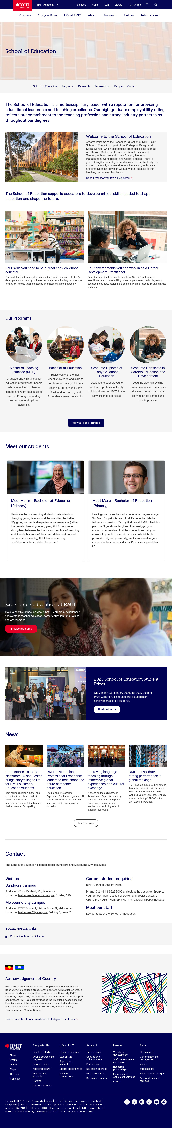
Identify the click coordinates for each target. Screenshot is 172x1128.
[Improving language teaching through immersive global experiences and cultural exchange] (107, 756)
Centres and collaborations (94, 1058)
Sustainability (147, 1068)
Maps (13, 1069)
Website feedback (91, 1101)
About (92, 15)
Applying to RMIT (42, 1068)
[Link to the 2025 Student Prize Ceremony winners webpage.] (107, 709)
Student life (66, 1056)
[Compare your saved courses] (149, 4)
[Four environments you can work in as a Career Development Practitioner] (127, 237)
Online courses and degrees (44, 1058)
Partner (129, 15)
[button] (155, 5)
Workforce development (120, 1053)
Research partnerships (120, 1068)
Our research (93, 1052)
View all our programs (86, 422)
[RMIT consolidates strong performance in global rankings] (148, 756)
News (13, 1055)
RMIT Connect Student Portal (104, 884)
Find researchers (95, 1073)
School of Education (45, 86)
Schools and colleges (152, 1073)
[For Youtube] (156, 1101)
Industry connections (66, 1075)
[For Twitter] (134, 1101)
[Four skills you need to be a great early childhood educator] (44, 237)
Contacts (15, 1078)
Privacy (59, 1101)
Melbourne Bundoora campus (36, 895)
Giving (116, 1081)
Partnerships (102, 86)
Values (144, 1064)
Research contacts (96, 1078)
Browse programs (21, 628)
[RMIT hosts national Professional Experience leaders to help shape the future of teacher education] (65, 756)
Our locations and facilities (150, 1079)
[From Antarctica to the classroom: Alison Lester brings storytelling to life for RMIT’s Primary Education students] (24, 756)
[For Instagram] (141, 1101)
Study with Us (41, 1045)
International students (40, 1075)
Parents (37, 1080)
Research (110, 15)
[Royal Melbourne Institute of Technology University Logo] (22, 5)
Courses (25, 15)
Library (14, 1064)
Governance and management (149, 1058)
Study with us (47, 15)
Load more (86, 823)
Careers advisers (42, 1085)
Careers (14, 1074)
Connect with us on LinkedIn (27, 936)
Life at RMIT (72, 15)
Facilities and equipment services (124, 1075)
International (150, 15)
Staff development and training (123, 1060)
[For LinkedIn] (149, 1101)
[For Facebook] (127, 1101)
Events (13, 1059)
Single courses (41, 1064)
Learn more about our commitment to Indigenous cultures (41, 1019)
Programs (67, 86)
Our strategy (147, 1052)
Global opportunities (71, 1068)
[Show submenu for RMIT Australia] (57, 5)
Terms (49, 1101)
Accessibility (72, 1101)
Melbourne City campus (32, 912)
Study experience (70, 1052)
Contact (132, 86)
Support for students (66, 1062)
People (118, 86)
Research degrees (96, 1068)
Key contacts (94, 913)
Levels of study (41, 1052)
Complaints (11, 1104)
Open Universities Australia (64, 1108)
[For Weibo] (164, 1101)
